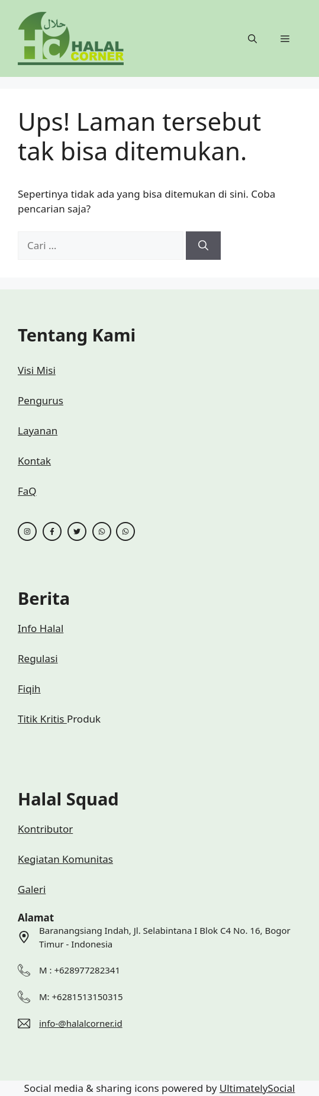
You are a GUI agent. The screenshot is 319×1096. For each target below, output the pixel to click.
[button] (252, 38)
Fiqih (29, 688)
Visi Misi (37, 370)
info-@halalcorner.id (81, 1023)
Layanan (37, 430)
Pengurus (40, 400)
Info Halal (40, 628)
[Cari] (203, 245)
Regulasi (38, 658)
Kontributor (45, 829)
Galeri (32, 889)
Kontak (34, 461)
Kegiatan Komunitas (65, 859)
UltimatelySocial (257, 1088)
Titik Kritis (42, 719)
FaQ (27, 491)
